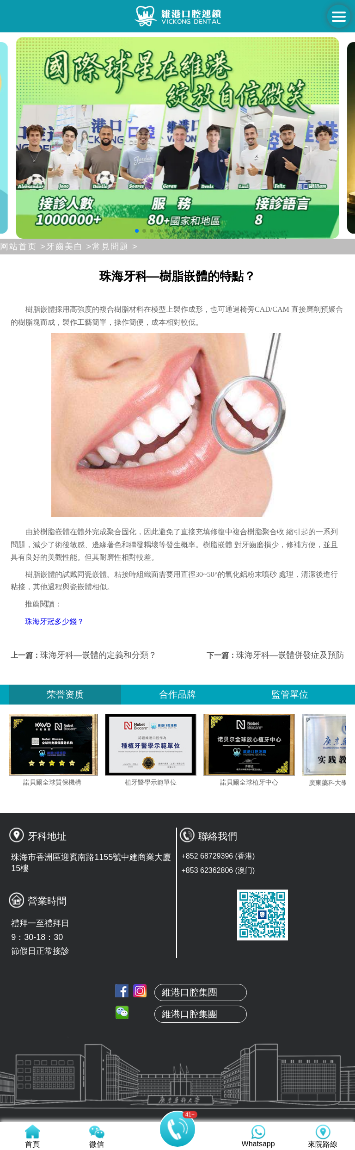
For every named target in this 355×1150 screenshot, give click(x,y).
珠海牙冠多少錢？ (54, 621)
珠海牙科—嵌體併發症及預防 (290, 655)
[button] (137, 231)
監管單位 (289, 694)
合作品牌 (177, 694)
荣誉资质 (65, 694)
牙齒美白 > (69, 246)
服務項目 (177, 1106)
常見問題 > (115, 246)
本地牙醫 (177, 1062)
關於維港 (177, 1041)
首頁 (177, 1019)
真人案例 (177, 1084)
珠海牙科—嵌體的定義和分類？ (98, 655)
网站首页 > (23, 246)
